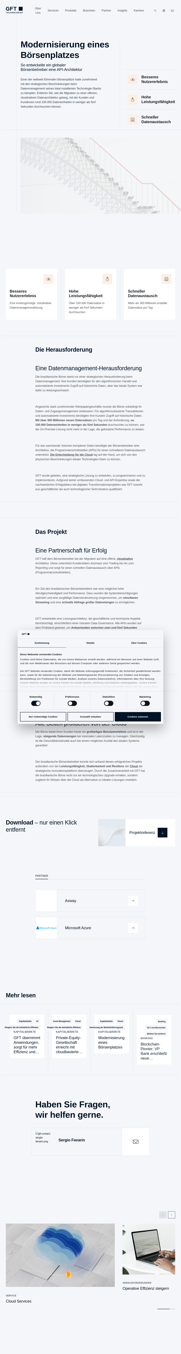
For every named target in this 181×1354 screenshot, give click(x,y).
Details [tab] (90, 642)
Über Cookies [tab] (139, 642)
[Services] (53, 10)
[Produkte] (71, 10)
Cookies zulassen (138, 716)
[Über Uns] (38, 10)
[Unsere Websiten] (164, 11)
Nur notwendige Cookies (43, 716)
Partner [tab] (41, 875)
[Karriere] (138, 10)
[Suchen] (155, 11)
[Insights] (122, 10)
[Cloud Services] (60, 1263)
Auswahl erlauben (90, 716)
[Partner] (106, 10)
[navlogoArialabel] (14, 10)
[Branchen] (89, 10)
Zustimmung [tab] (42, 642)
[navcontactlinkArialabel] (172, 10)
